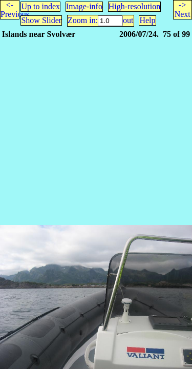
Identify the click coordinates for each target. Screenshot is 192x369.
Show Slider (41, 20)
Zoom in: (83, 20)
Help (147, 20)
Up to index (40, 6)
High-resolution (134, 6)
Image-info (84, 6)
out (128, 20)
